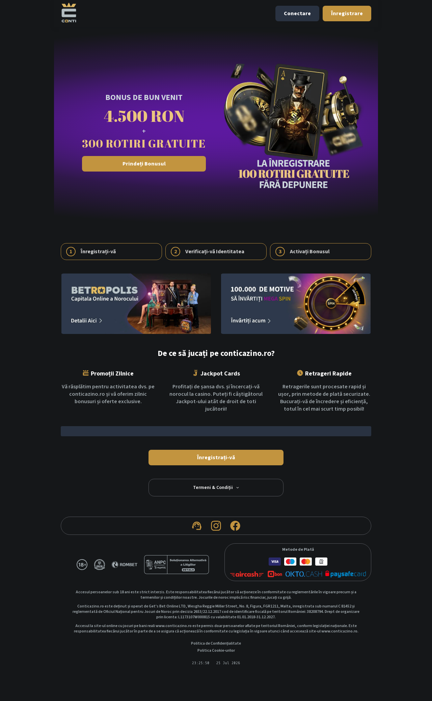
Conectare (297, 13)
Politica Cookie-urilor (216, 650)
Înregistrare (347, 13)
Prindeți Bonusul (144, 163)
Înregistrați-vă (216, 457)
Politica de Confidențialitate (216, 643)
